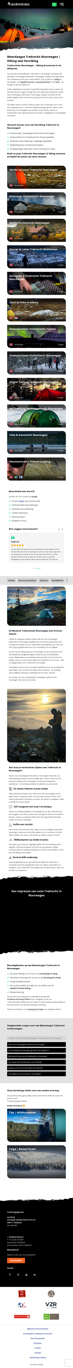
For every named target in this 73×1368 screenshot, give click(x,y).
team (21, 501)
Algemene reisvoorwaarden (37, 1329)
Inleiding (11, 580)
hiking (57, 79)
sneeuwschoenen (43, 82)
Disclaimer (38, 1343)
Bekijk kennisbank (14, 1105)
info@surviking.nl (16, 1237)
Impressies (44, 580)
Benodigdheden (57, 580)
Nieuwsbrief (16, 1260)
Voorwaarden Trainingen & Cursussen (37, 1333)
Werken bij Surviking (38, 1357)
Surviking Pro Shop (35, 1009)
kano (57, 82)
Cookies (38, 1348)
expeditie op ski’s (27, 82)
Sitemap (37, 1353)
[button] (62, 529)
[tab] (36, 1044)
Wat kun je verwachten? (27, 580)
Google (34, 496)
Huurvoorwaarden (38, 1338)
